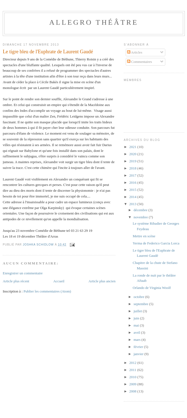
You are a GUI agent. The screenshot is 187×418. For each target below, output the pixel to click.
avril (137, 332)
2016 (133, 182)
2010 (133, 377)
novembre (141, 217)
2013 (133, 204)
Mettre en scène (144, 236)
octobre (139, 297)
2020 (133, 154)
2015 (133, 190)
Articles (134, 52)
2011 (133, 370)
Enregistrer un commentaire (23, 273)
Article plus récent (16, 281)
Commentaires (139, 62)
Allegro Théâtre (93, 22)
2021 (133, 147)
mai (137, 325)
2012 (133, 363)
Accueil (58, 281)
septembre (141, 304)
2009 (133, 384)
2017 (133, 175)
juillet (138, 311)
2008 (133, 391)
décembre (141, 210)
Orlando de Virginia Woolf (152, 288)
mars (138, 340)
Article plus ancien (102, 281)
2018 (133, 168)
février (139, 347)
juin (137, 318)
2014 (133, 197)
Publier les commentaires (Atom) (47, 291)
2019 (133, 161)
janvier (139, 354)
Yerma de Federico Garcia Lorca (156, 243)
